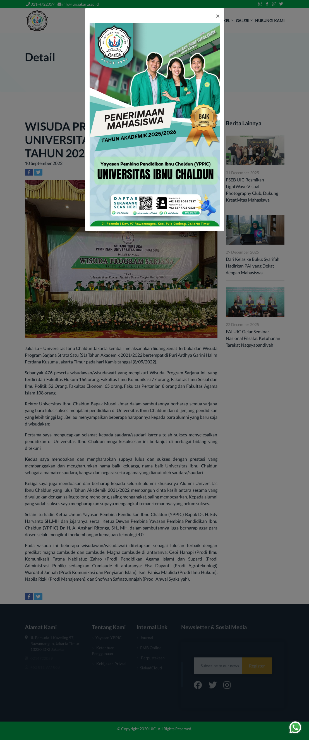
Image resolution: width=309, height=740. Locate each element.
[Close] (218, 16)
